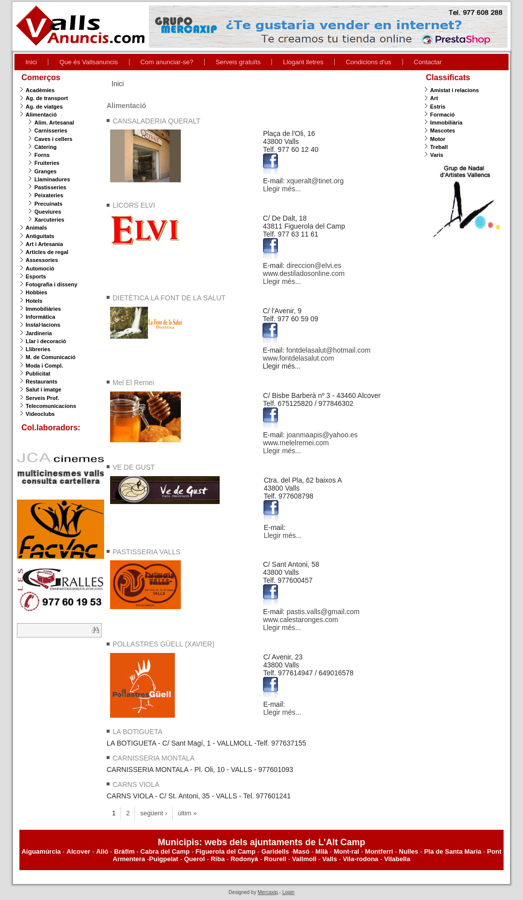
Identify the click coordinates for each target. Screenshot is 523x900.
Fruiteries (46, 163)
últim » (187, 813)
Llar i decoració (46, 341)
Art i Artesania (44, 244)
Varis (436, 155)
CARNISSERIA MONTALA (154, 758)
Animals (36, 228)
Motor (438, 139)
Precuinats (48, 204)
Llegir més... (282, 189)
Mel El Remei (133, 382)
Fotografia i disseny (52, 284)
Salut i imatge (44, 389)
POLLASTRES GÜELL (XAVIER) (164, 644)
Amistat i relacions (454, 90)
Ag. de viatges (44, 107)
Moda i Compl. (44, 366)
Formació (442, 115)
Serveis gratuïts (238, 62)
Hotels (34, 301)
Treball (439, 147)
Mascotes (442, 130)
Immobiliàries (43, 309)
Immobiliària (446, 123)
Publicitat (38, 374)
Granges (45, 171)
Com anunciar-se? (166, 62)
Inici (31, 62)
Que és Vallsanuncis (88, 62)
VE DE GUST (134, 467)
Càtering (45, 147)
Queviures (47, 212)
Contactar (428, 62)
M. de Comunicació (51, 357)
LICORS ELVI (134, 205)
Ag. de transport (47, 98)
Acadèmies (40, 90)
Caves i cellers (53, 139)
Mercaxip (268, 892)
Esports (36, 276)
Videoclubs (40, 414)
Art (434, 98)
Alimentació (41, 115)
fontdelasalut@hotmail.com (328, 350)
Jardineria (39, 333)
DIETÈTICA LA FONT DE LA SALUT (169, 298)
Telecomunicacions (51, 406)
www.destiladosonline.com (304, 273)
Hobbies (36, 292)
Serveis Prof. (42, 398)
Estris (438, 107)
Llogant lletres (303, 62)
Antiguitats (40, 236)
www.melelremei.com (296, 443)
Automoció (40, 268)
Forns (42, 155)
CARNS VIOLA (136, 784)
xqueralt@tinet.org (315, 181)
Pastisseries (50, 187)
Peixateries (48, 195)
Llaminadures (52, 179)
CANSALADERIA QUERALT (156, 121)
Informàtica (40, 317)
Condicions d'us (368, 62)
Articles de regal (47, 252)
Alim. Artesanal (54, 123)
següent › (153, 813)
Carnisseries (50, 130)
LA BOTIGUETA (137, 732)
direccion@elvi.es (313, 265)
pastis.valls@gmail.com (322, 612)
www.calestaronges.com (300, 620)
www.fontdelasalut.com (298, 358)
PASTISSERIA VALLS (146, 552)
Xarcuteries (49, 220)
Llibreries (38, 349)
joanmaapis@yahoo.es (322, 435)
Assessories (42, 260)
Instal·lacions (43, 325)
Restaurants (42, 382)
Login (288, 892)
